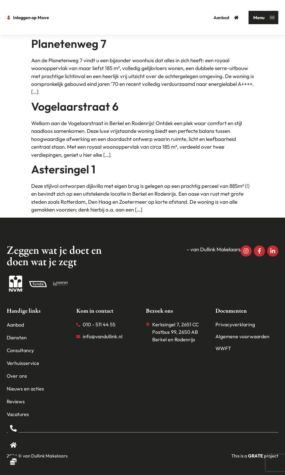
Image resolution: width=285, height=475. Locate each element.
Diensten (17, 337)
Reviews (16, 401)
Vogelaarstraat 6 (75, 106)
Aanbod (226, 18)
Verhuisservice (23, 363)
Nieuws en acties (25, 389)
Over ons (17, 376)
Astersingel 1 (63, 169)
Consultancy (20, 350)
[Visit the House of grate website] (255, 456)
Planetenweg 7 (68, 43)
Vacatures (18, 414)
